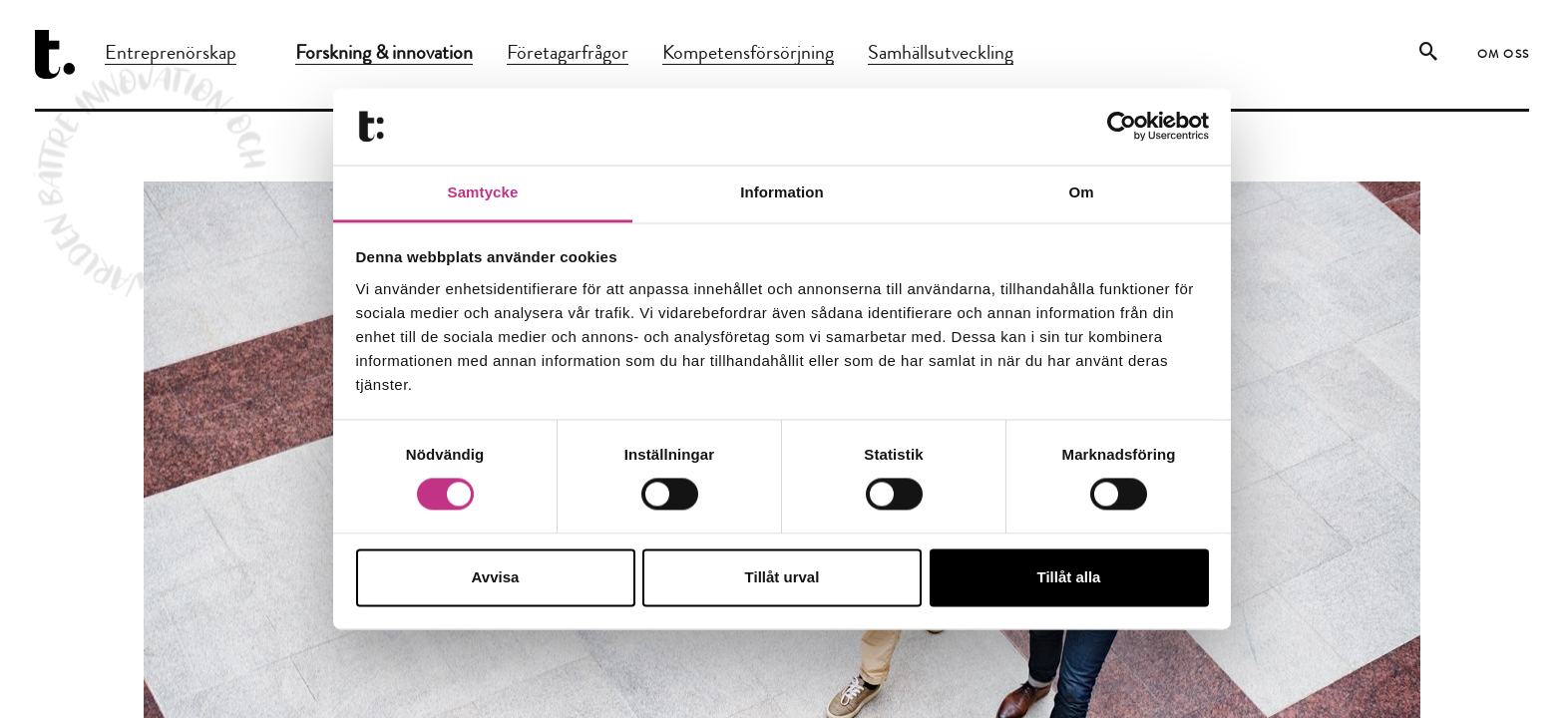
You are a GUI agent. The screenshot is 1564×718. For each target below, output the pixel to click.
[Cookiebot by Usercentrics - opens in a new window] (1121, 127)
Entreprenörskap (170, 55)
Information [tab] (782, 191)
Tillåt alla (1069, 576)
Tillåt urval (782, 576)
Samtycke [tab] (483, 191)
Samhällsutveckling (940, 55)
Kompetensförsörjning (748, 55)
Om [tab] (1080, 191)
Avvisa (496, 576)
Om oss (1503, 56)
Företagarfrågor (567, 55)
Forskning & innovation (384, 55)
